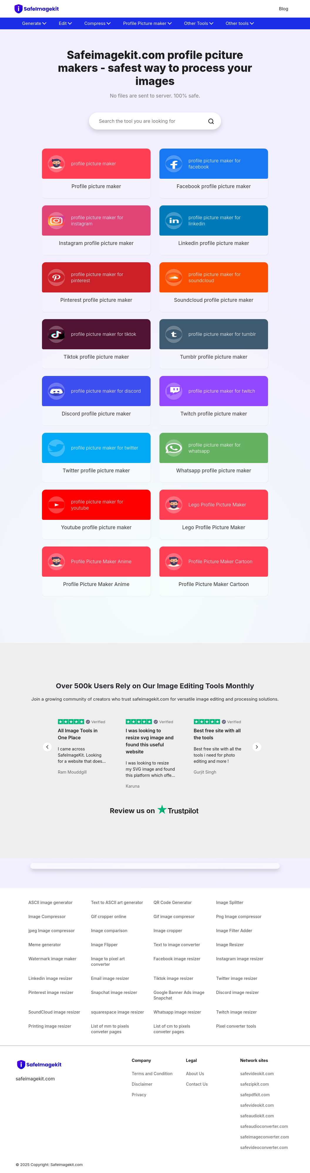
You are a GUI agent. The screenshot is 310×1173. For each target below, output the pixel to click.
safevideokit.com (257, 1073)
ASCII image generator (50, 902)
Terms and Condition (152, 1073)
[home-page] (39, 9)
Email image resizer (110, 978)
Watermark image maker (52, 958)
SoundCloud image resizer (54, 1011)
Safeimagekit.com (66, 1164)
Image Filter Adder (234, 930)
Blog (283, 8)
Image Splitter (229, 902)
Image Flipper (104, 944)
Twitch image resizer (236, 1011)
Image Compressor (47, 916)
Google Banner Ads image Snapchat (179, 995)
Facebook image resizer (177, 958)
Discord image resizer (237, 992)
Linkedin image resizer (50, 978)
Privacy (139, 1094)
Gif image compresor (174, 916)
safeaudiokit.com (257, 1115)
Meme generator (44, 944)
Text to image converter (177, 944)
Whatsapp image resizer (177, 1011)
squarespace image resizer (117, 1011)
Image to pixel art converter (108, 961)
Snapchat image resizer (114, 992)
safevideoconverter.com (263, 1147)
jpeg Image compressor (51, 930)
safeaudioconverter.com (263, 1126)
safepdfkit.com (255, 1094)
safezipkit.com (254, 1084)
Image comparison (109, 930)
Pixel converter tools (236, 1026)
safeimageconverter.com (263, 1136)
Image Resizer (230, 944)
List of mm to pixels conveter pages (110, 1029)
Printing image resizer (49, 1026)
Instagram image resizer (239, 958)
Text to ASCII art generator (117, 902)
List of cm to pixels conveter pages (172, 1029)
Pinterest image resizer (50, 992)
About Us (195, 1073)
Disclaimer (142, 1084)
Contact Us (197, 1084)
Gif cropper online (108, 916)
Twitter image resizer (236, 978)
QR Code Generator (173, 902)
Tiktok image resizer (173, 978)
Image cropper (168, 930)
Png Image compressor (239, 916)
